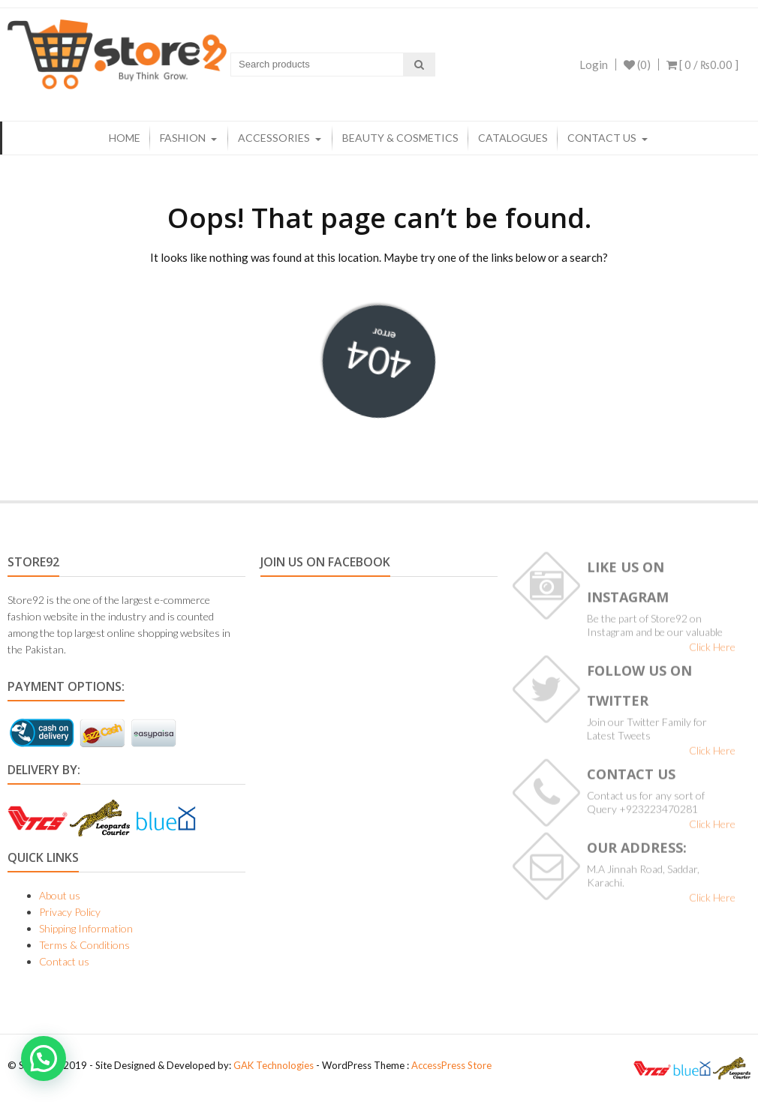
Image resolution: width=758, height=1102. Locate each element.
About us (59, 895)
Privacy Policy (70, 911)
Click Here (712, 650)
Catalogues (513, 137)
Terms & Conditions (84, 944)
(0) (637, 65)
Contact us (601, 137)
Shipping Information (86, 928)
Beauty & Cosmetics (400, 137)
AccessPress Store (451, 1065)
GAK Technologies (273, 1065)
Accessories (274, 137)
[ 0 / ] (702, 64)
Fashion (183, 137)
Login (593, 64)
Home (124, 137)
